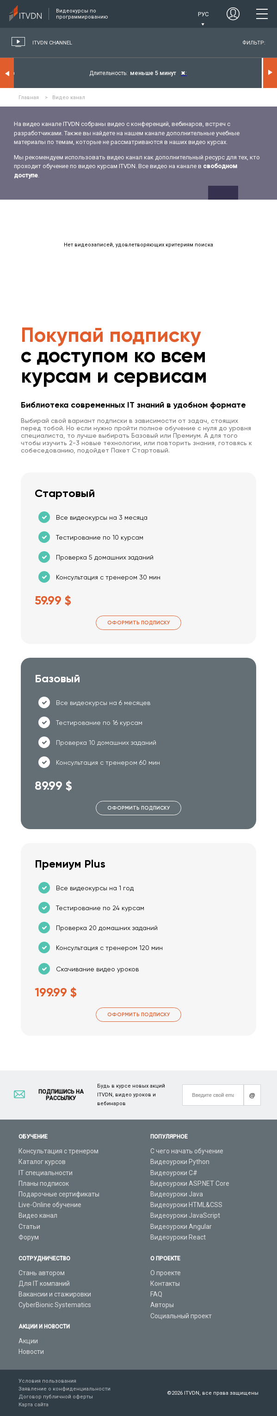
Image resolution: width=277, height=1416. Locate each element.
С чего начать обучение (186, 1151)
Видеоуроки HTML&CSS (186, 1204)
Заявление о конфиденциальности (64, 1389)
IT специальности (45, 1173)
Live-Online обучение (49, 1204)
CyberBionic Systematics (54, 1305)
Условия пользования (47, 1381)
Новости (31, 1351)
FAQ (156, 1294)
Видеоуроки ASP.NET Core (189, 1183)
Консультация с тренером (58, 1151)
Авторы (162, 1305)
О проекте (165, 1273)
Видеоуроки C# (173, 1173)
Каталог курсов (42, 1161)
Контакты (165, 1283)
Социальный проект (181, 1316)
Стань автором (41, 1273)
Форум (28, 1237)
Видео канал (37, 1215)
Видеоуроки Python (179, 1161)
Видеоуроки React (178, 1237)
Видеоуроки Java (176, 1194)
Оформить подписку (138, 623)
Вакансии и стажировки (54, 1294)
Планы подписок (43, 1183)
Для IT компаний (44, 1283)
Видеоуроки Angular (181, 1226)
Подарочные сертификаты (58, 1194)
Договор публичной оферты (55, 1397)
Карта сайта (33, 1405)
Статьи (29, 1226)
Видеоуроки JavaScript (185, 1215)
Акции (28, 1341)
